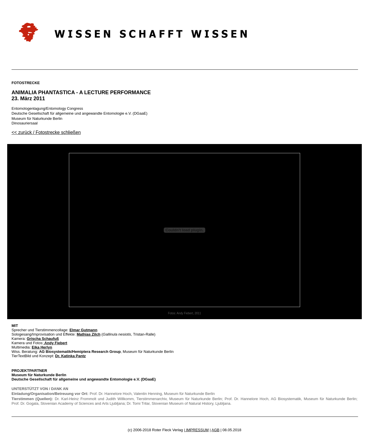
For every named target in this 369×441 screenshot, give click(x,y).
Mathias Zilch (88, 334)
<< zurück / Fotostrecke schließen (46, 132)
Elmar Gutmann (83, 330)
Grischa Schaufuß (43, 338)
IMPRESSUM (197, 430)
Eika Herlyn (42, 347)
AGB (215, 430)
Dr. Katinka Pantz (70, 356)
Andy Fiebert (55, 343)
